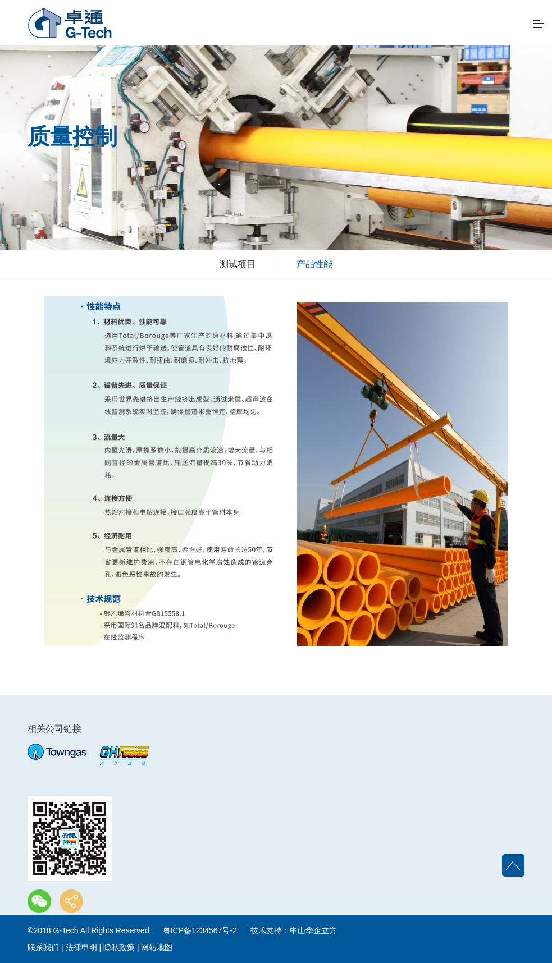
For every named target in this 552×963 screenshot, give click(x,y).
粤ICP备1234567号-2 (200, 930)
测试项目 (238, 264)
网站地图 (156, 947)
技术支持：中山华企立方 (293, 930)
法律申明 (81, 947)
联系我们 (43, 947)
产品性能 (314, 264)
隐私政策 (119, 947)
